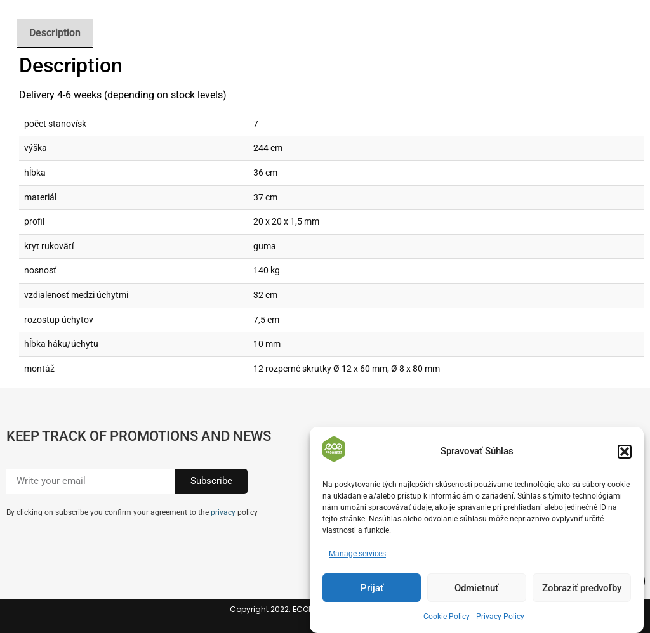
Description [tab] (55, 33)
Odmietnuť (476, 588)
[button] (624, 451)
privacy (223, 512)
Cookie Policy (446, 616)
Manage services (357, 553)
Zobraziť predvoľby (581, 588)
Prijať (372, 588)
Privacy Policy (500, 616)
